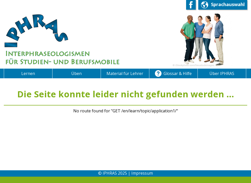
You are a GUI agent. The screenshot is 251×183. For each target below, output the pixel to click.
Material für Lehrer (124, 73)
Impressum (142, 173)
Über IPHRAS (221, 73)
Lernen (28, 73)
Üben (76, 73)
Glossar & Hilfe (173, 74)
